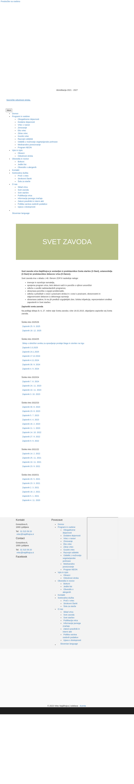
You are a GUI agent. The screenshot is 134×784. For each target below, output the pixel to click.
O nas (60, 609)
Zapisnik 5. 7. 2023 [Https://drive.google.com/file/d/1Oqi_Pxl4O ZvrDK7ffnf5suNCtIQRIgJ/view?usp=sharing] (30, 415)
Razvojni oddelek (71, 552)
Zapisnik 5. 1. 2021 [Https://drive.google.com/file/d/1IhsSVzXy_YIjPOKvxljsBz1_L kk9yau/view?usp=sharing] (30, 496)
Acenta (83, 706)
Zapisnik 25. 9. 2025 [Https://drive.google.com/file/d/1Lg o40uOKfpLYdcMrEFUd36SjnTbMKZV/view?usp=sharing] (31, 326)
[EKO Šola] (71, 673)
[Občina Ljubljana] (58, 673)
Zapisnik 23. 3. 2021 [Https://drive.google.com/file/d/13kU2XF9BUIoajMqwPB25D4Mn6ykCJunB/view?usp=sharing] (31, 483)
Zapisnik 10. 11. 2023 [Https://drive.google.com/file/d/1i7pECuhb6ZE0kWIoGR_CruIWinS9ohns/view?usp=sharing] (31, 390)
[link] (15, 113)
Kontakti (61, 595)
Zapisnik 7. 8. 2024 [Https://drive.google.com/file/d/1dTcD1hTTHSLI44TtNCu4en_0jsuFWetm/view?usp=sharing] (30, 381)
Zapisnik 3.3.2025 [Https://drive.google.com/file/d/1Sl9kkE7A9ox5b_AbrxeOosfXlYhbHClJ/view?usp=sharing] (30, 347)
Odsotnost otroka (71, 578)
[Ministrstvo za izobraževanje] (32, 673)
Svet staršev (69, 617)
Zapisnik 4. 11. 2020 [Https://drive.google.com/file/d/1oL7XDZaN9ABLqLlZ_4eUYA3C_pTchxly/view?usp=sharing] (31, 500)
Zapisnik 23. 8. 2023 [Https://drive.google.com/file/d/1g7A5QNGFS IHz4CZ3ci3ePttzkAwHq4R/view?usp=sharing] (31, 411)
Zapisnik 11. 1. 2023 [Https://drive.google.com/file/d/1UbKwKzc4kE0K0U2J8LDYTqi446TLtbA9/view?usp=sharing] (31, 428)
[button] (9, 110)
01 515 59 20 (26, 531)
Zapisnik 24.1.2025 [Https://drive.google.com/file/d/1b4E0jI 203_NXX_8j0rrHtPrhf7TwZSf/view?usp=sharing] (30, 352)
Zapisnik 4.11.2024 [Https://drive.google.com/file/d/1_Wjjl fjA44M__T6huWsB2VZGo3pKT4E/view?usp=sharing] (30, 360)
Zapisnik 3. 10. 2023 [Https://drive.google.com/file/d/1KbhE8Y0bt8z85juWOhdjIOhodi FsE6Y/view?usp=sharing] (31, 394)
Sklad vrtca (68, 612)
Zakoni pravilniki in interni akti (71, 630)
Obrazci (67, 575)
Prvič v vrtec (69, 600)
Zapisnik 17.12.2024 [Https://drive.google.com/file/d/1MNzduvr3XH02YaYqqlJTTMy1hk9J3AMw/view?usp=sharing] (31, 356)
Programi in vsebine (66, 527)
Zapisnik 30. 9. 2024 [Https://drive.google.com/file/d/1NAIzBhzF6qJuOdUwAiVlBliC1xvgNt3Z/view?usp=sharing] (31, 364)
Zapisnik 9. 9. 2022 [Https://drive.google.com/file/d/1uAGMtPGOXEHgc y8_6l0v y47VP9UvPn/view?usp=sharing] (30, 441)
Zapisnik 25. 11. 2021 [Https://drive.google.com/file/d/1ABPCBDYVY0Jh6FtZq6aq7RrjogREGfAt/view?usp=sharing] (31, 458)
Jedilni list (68, 586)
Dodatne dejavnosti (72, 535)
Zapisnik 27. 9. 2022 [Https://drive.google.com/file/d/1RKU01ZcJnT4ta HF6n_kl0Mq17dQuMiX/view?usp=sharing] (31, 436)
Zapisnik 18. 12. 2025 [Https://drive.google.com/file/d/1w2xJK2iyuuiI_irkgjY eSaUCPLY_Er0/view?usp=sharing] (31, 330)
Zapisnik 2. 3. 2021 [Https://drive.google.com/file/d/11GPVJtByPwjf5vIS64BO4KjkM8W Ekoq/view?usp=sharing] (30, 487)
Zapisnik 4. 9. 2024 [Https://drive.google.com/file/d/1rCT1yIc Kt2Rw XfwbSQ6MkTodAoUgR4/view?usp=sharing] (30, 369)
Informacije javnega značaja (72, 624)
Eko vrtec (68, 544)
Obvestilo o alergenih (68, 590)
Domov (61, 524)
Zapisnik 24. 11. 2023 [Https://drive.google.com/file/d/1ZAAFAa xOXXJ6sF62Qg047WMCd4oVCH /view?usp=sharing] (31, 386)
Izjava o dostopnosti (72, 640)
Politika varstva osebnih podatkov (70, 636)
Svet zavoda (69, 615)
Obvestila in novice (66, 581)
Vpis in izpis (63, 572)
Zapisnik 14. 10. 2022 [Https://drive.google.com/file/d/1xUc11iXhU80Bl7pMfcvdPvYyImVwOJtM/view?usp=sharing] (31, 432)
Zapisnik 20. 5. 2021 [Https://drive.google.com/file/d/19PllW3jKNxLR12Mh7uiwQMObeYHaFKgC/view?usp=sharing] (31, 479)
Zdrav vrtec (68, 547)
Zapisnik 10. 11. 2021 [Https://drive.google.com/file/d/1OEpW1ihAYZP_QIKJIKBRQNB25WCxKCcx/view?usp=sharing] (31, 462)
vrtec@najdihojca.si (25, 534)
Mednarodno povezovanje (69, 565)
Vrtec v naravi (70, 538)
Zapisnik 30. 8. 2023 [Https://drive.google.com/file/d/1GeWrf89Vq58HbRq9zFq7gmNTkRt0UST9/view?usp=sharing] (31, 407)
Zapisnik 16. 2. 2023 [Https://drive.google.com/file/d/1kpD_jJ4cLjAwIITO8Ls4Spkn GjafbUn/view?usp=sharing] (31, 424)
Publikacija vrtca (71, 620)
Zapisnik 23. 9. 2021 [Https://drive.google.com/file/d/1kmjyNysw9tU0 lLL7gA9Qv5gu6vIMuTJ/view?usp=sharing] (31, 466)
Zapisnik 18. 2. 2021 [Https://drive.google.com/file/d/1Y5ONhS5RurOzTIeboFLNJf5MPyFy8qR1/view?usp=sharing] (31, 492)
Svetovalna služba (66, 598)
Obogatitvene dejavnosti (69, 531)
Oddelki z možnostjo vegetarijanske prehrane (72, 558)
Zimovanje (68, 541)
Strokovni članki (70, 603)
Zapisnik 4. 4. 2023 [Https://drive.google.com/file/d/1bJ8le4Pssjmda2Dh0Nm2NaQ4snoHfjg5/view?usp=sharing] (30, 420)
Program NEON (70, 569)
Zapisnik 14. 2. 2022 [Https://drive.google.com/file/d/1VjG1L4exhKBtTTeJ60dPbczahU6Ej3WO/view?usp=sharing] (31, 453)
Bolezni (67, 584)
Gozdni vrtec (69, 550)
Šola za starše (70, 606)
